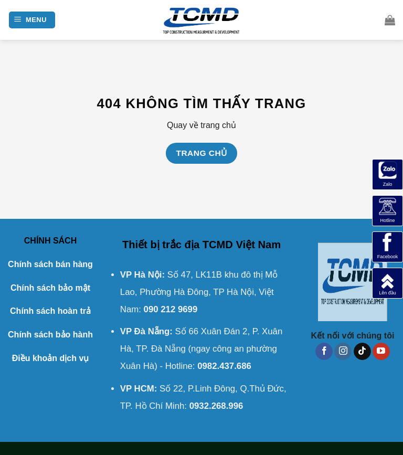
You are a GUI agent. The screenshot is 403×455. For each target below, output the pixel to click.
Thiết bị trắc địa (160, 244)
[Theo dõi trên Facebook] (324, 352)
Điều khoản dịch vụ (50, 358)
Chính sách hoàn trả (50, 310)
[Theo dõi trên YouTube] (381, 352)
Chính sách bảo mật (50, 287)
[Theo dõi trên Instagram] (343, 352)
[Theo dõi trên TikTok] (362, 352)
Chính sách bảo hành (50, 334)
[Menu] (32, 20)
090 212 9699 (171, 309)
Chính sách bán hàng (50, 264)
